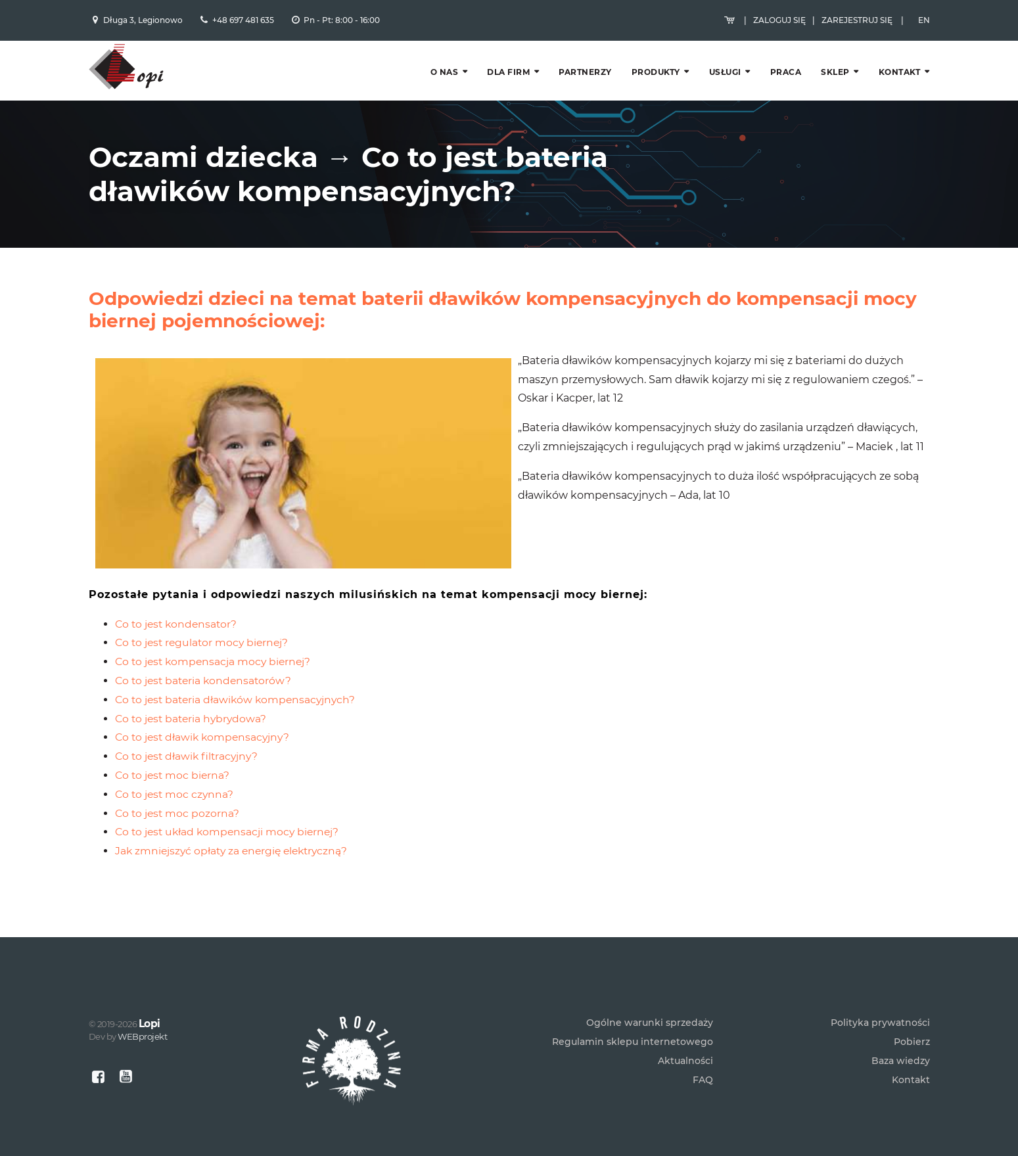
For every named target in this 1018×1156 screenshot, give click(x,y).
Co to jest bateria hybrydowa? (193, 691)
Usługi (725, 80)
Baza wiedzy (900, 1046)
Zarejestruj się (856, 25)
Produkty (656, 80)
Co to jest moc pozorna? (178, 785)
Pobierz (912, 1027)
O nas (444, 80)
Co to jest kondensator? (178, 596)
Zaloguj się (779, 25)
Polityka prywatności (880, 1008)
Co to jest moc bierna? (174, 747)
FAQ (703, 1065)
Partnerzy (585, 80)
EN (924, 25)
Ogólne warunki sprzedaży (649, 1008)
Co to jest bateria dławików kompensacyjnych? (238, 672)
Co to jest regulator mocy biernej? (204, 615)
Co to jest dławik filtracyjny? (189, 729)
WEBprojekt (142, 1022)
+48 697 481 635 (243, 25)
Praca (786, 80)
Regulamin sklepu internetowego (632, 1027)
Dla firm (508, 80)
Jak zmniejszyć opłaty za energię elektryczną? (235, 823)
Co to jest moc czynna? (176, 766)
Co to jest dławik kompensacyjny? (205, 710)
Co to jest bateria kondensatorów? (206, 653)
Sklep (835, 80)
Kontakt (900, 80)
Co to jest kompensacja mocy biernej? (215, 634)
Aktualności (685, 1046)
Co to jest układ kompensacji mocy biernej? (230, 804)
